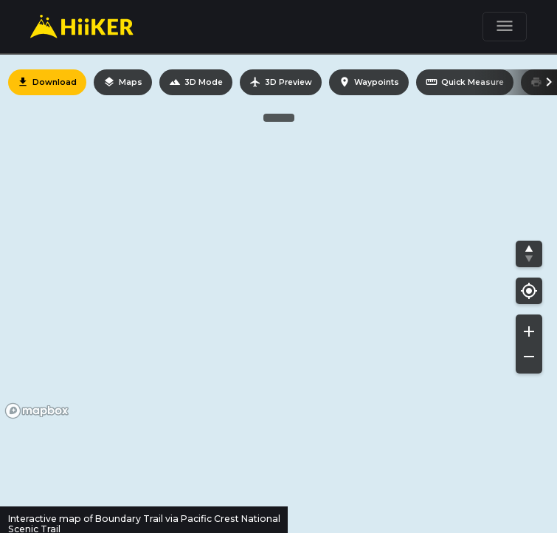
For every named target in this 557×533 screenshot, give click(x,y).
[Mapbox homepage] (36, 410)
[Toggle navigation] (504, 26)
